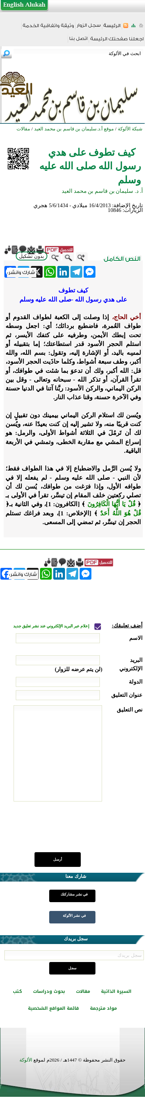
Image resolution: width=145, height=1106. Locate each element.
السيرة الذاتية (116, 991)
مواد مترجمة (103, 1008)
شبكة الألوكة (130, 129)
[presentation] (86, 831)
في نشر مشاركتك (74, 894)
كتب (17, 991)
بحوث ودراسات (49, 991)
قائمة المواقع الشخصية (53, 1008)
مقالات (83, 991)
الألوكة (25, 1060)
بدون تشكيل (31, 256)
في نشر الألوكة (74, 916)
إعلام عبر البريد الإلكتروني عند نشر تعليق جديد (51, 626)
